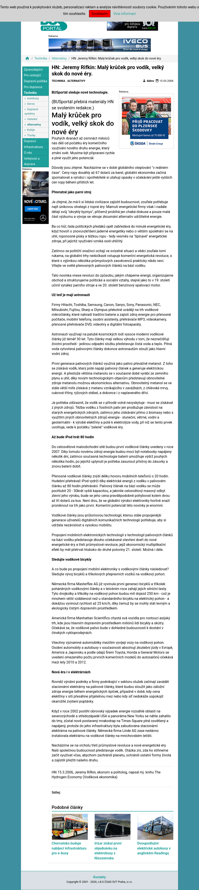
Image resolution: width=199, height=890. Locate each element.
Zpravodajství (33, 70)
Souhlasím (99, 14)
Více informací (124, 14)
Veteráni (32, 119)
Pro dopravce (33, 87)
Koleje (31, 129)
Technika (40, 58)
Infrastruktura (33, 147)
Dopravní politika (35, 81)
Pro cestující (32, 75)
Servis (31, 103)
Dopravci (30, 141)
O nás (28, 153)
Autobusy (33, 98)
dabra (148, 80)
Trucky (31, 135)
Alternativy (59, 58)
